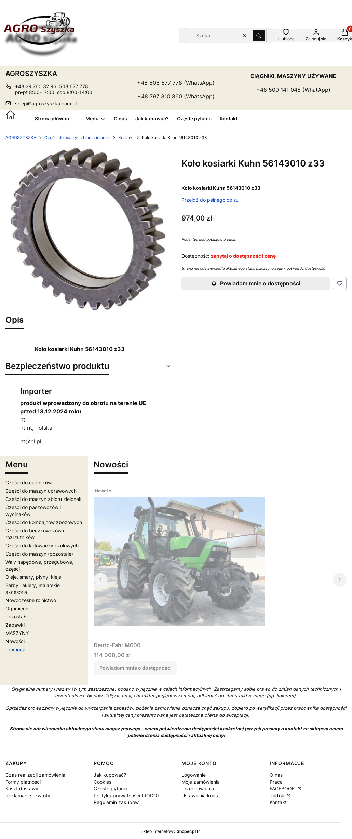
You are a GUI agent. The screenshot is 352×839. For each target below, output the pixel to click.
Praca (276, 782)
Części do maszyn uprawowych (41, 491)
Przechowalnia (197, 788)
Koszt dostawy (21, 788)
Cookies (102, 782)
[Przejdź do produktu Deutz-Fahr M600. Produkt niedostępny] (179, 562)
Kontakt (278, 802)
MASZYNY (17, 633)
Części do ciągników (28, 482)
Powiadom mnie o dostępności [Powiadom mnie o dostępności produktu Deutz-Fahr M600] (135, 668)
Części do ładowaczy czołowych (42, 545)
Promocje (15, 649)
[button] (259, 35)
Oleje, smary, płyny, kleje (33, 577)
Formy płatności (23, 782)
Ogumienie (17, 608)
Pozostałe (16, 617)
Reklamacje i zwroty (27, 795)
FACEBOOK (283, 788)
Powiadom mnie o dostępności (255, 283)
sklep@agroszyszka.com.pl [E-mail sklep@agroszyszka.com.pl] (46, 103)
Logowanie (193, 775)
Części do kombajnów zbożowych (43, 522)
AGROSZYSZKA (20, 137)
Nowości (15, 641)
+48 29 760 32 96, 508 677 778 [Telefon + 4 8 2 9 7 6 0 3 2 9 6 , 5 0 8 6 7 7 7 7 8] (51, 86)
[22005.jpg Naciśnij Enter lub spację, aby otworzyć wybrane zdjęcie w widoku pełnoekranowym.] (88, 229)
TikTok (278, 795)
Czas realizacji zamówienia (35, 775)
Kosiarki (126, 137)
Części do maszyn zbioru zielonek (77, 137)
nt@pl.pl (30, 441)
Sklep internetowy (168, 831)
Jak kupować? (110, 775)
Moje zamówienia (200, 782)
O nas (276, 775)
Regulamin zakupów (116, 802)
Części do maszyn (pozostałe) (39, 554)
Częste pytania (110, 788)
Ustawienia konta (200, 795)
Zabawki (15, 625)
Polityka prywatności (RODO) (126, 795)
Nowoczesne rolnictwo (30, 600)
